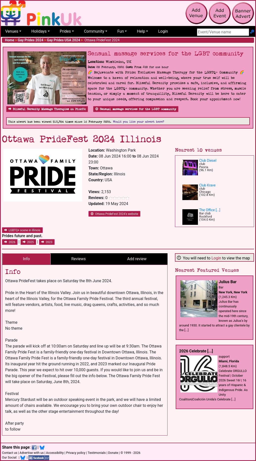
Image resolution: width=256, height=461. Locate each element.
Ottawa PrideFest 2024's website (114, 214)
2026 (9, 242)
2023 (46, 242)
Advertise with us (32, 453)
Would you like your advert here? (138, 122)
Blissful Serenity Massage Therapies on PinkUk (47, 109)
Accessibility (55, 453)
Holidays (39, 31)
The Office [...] (209, 210)
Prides (65, 31)
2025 (28, 242)
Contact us (9, 453)
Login (163, 31)
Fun (120, 31)
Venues (11, 31)
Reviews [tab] (78, 258)
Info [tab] (26, 258)
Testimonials (97, 453)
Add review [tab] (137, 258)
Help (141, 31)
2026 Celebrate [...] (196, 351)
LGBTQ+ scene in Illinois (22, 230)
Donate (113, 453)
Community (94, 31)
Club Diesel (207, 160)
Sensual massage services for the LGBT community (135, 109)
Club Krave (207, 185)
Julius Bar (227, 281)
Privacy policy (75, 453)
